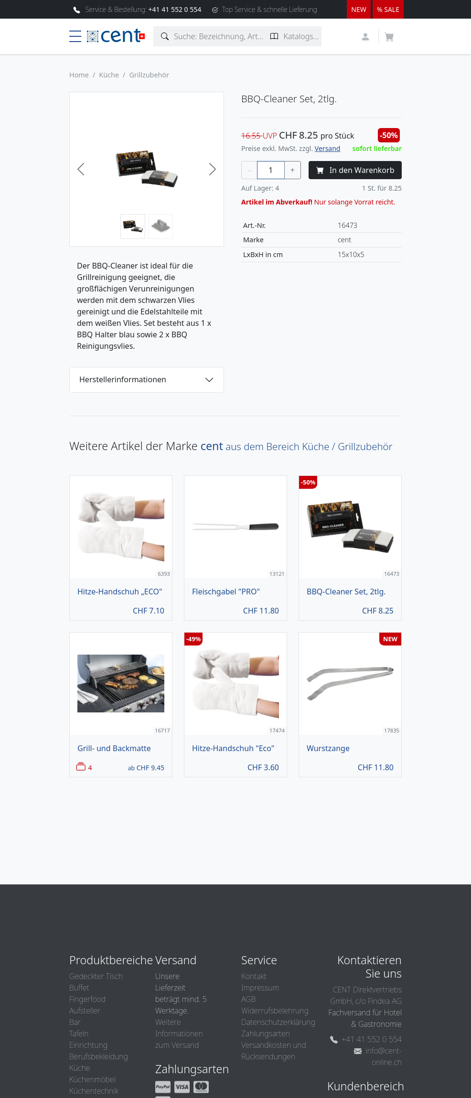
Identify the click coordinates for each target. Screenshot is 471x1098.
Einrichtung (88, 1045)
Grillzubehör (149, 74)
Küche (109, 74)
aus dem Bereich (297, 446)
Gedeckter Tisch (96, 976)
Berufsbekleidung (98, 1056)
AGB (248, 999)
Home (79, 74)
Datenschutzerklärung (278, 1022)
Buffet (79, 987)
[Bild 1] (132, 226)
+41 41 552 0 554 (366, 1039)
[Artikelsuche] (165, 36)
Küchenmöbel (92, 1079)
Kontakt (254, 976)
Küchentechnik (93, 1091)
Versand (328, 148)
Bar (75, 1022)
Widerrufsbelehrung (275, 1010)
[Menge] (271, 170)
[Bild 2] (160, 226)
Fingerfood (87, 999)
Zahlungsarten (265, 1033)
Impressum (260, 987)
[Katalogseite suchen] (274, 36)
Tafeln (78, 1033)
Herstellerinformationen (122, 379)
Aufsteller (84, 1010)
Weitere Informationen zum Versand (179, 1033)
